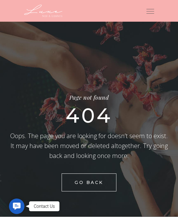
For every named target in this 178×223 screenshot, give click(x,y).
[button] (16, 206)
